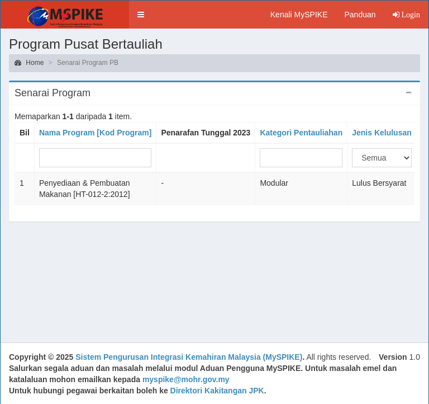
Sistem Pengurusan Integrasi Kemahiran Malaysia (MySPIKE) (188, 357)
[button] (140, 15)
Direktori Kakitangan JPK (217, 390)
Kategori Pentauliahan (301, 132)
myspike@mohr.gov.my (186, 379)
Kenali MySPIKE (299, 14)
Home (29, 63)
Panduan (359, 14)
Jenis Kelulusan (382, 132)
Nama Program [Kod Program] (95, 132)
